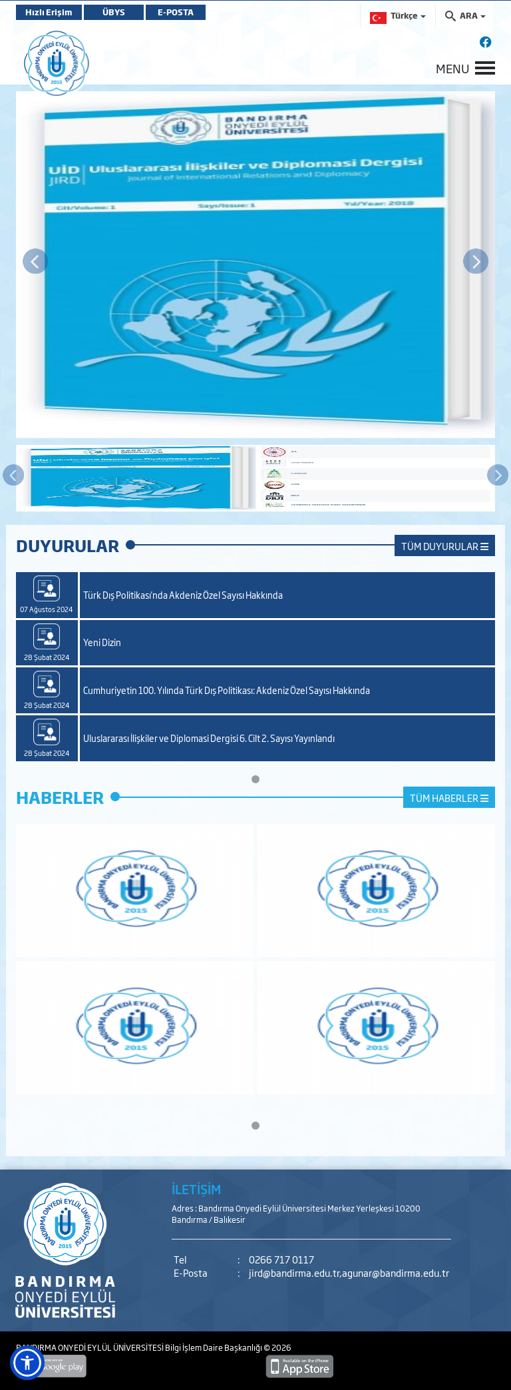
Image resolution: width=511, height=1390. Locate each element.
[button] (27, 1363)
